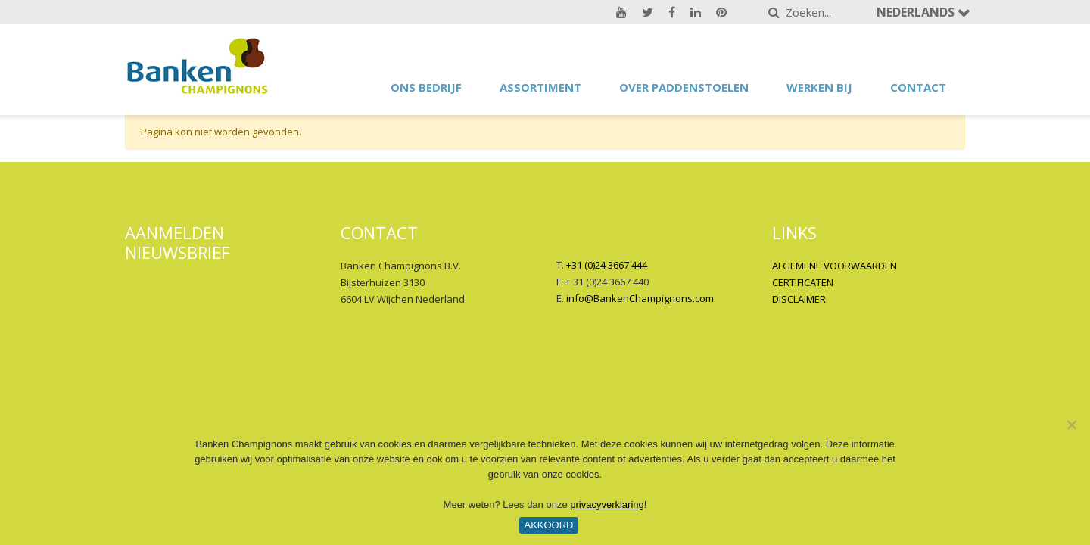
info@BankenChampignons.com (640, 298)
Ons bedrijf (426, 87)
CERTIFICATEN (802, 282)
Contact (918, 87)
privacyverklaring (607, 504)
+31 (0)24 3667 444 (606, 265)
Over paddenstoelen (684, 87)
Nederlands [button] (917, 12)
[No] (1071, 424)
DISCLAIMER (799, 299)
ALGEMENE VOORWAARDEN (834, 265)
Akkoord (548, 525)
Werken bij (819, 87)
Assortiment (540, 87)
